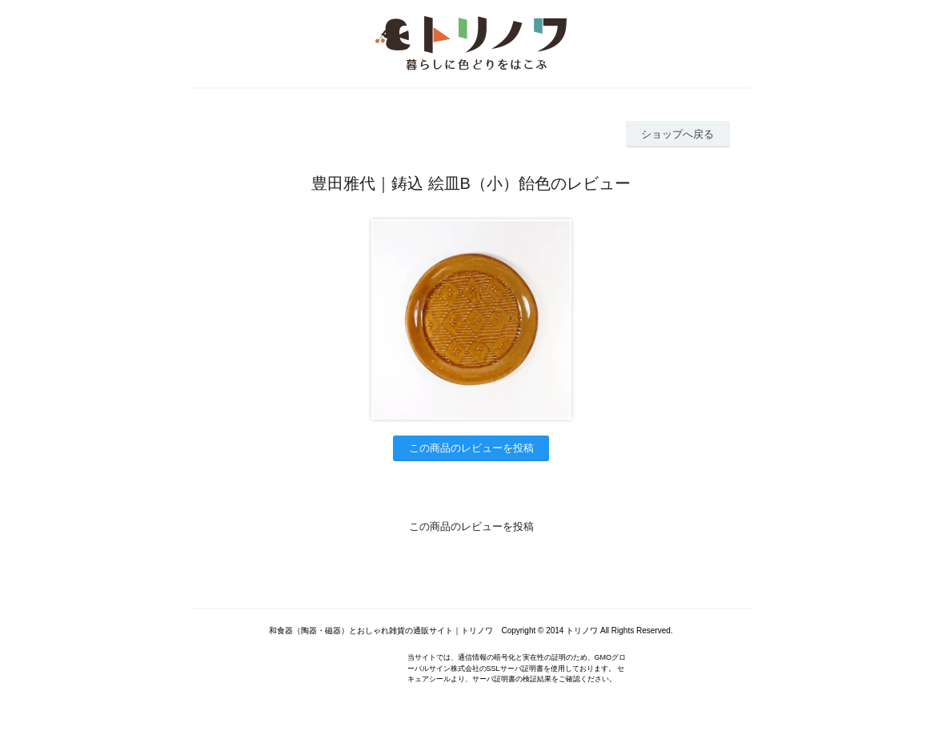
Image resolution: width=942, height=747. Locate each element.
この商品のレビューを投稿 (471, 448)
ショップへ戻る (677, 134)
